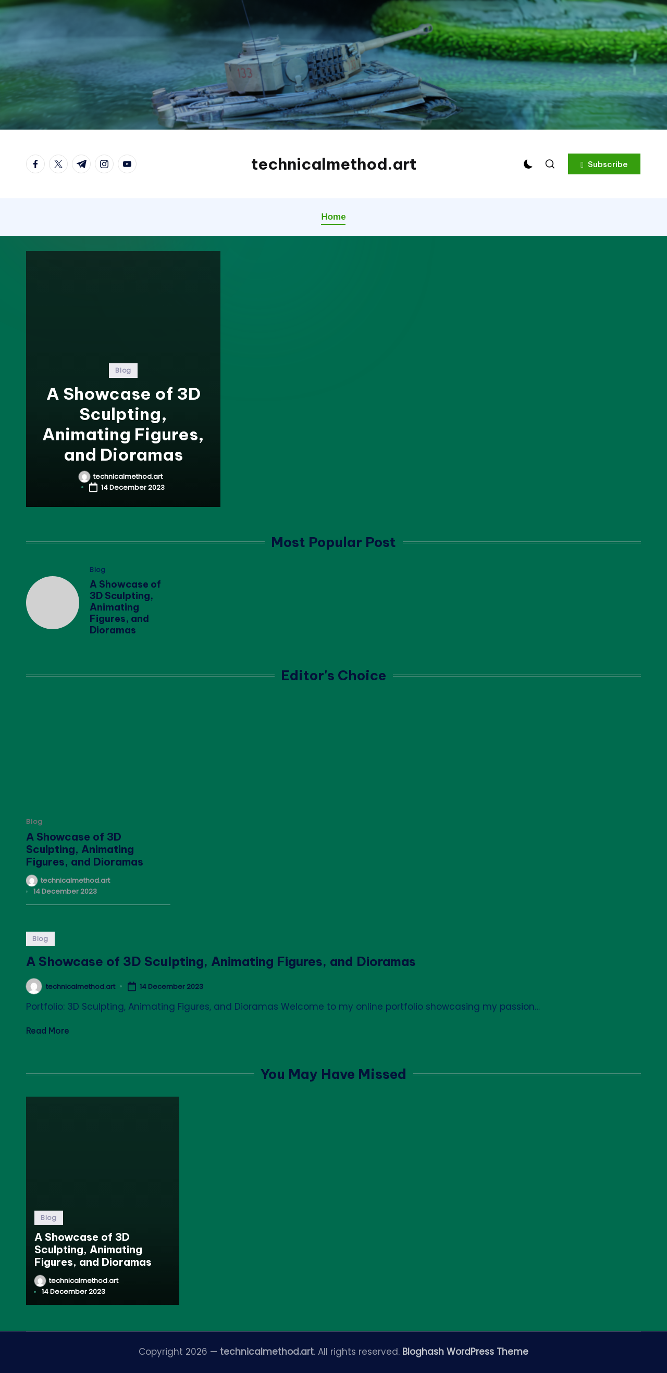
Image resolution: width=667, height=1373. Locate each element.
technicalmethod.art (333, 164)
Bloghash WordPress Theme (465, 1351)
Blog (123, 370)
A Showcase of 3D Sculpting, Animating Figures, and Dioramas (123, 424)
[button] (604, 164)
